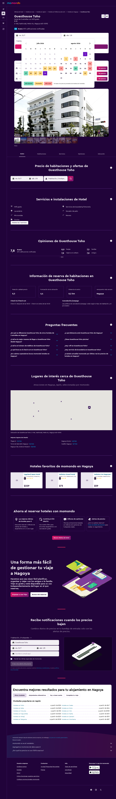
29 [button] (35, 73)
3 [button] (45, 54)
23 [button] (40, 68)
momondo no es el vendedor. (62, 743)
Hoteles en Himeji (19, 716)
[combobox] (36, 642)
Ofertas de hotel (18, 11)
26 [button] (55, 68)
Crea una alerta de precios (96, 525)
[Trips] (3, 23)
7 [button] (30, 59)
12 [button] (54, 59)
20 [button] (26, 68)
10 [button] (45, 59)
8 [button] (35, 59)
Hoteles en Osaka (67, 705)
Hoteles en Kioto (67, 708)
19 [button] (54, 63)
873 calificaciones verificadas (33, 29)
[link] (61, 538)
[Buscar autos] (3, 18)
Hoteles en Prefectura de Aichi (56, 11)
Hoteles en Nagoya (73, 11)
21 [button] (31, 68)
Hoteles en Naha (18, 708)
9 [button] (40, 59)
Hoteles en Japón (41, 11)
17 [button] (45, 63)
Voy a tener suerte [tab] (56, 695)
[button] (3, 3)
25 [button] (50, 68)
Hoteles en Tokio (18, 705)
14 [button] (31, 63)
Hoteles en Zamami (68, 716)
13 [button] (26, 63)
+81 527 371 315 (19, 26)
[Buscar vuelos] (3, 9)
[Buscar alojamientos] (3, 13)
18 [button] (50, 63)
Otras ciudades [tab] (20, 695)
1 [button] (35, 54)
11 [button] (49, 59)
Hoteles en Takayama (20, 719)
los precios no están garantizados (58, 737)
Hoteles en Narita (67, 714)
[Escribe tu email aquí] (37, 653)
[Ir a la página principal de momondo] (13, 3)
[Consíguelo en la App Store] (94, 772)
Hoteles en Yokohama (69, 719)
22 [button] (35, 68)
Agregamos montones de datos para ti (62, 747)
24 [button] (45, 68)
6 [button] (75, 59)
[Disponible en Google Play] (94, 767)
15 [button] (35, 63)
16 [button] (40, 63)
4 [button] (49, 54)
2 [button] (40, 54)
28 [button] (31, 73)
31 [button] (45, 73)
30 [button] (40, 73)
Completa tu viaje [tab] (72, 695)
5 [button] (54, 54)
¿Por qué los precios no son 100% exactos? (62, 750)
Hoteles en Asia (30, 11)
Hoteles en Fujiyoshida (20, 714)
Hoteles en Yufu (67, 711)
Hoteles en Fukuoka (19, 711)
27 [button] (26, 73)
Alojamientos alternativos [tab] (37, 695)
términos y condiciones (42, 668)
